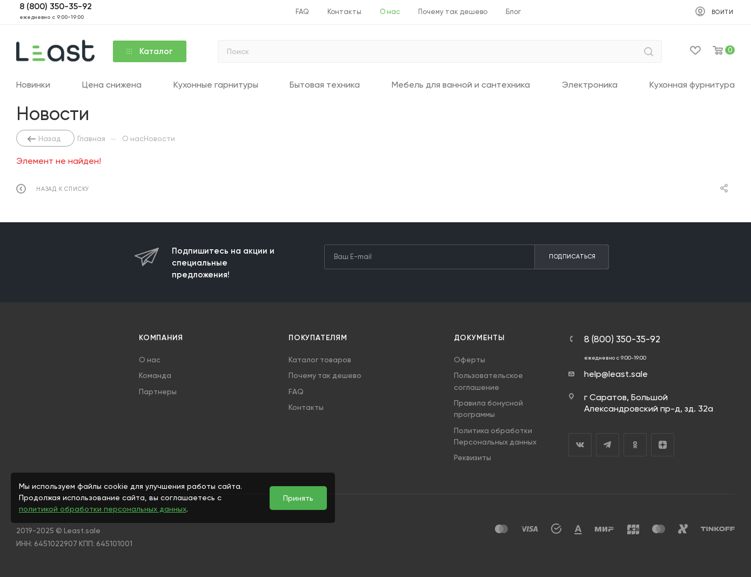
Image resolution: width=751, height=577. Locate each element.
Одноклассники (635, 444)
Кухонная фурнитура (692, 84)
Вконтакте (580, 444)
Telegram (607, 444)
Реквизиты (472, 457)
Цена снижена (112, 84)
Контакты (306, 407)
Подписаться (572, 256)
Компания (161, 337)
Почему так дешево (325, 375)
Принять (298, 498)
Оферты (469, 359)
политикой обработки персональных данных (102, 509)
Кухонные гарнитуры (215, 84)
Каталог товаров (320, 359)
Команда (155, 375)
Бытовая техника (325, 84)
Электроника (590, 84)
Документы (479, 337)
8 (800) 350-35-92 (622, 339)
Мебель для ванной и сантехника (461, 84)
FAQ (296, 391)
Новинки (33, 84)
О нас (149, 359)
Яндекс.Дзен (662, 444)
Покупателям (318, 337)
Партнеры (158, 391)
